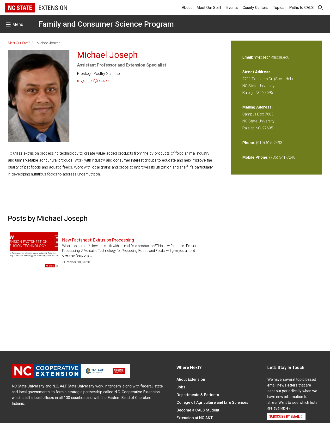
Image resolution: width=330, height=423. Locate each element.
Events (232, 7)
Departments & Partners (198, 395)
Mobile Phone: (255, 157)
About (187, 7)
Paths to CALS (301, 7)
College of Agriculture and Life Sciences (212, 402)
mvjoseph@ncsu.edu (94, 80)
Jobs (181, 387)
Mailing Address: (257, 107)
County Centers (255, 7)
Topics (278, 7)
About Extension (191, 379)
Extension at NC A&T (195, 418)
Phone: (248, 142)
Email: (248, 57)
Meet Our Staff (208, 7)
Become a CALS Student (198, 410)
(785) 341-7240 (282, 157)
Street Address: (256, 72)
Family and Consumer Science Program (106, 24)
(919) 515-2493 (269, 142)
